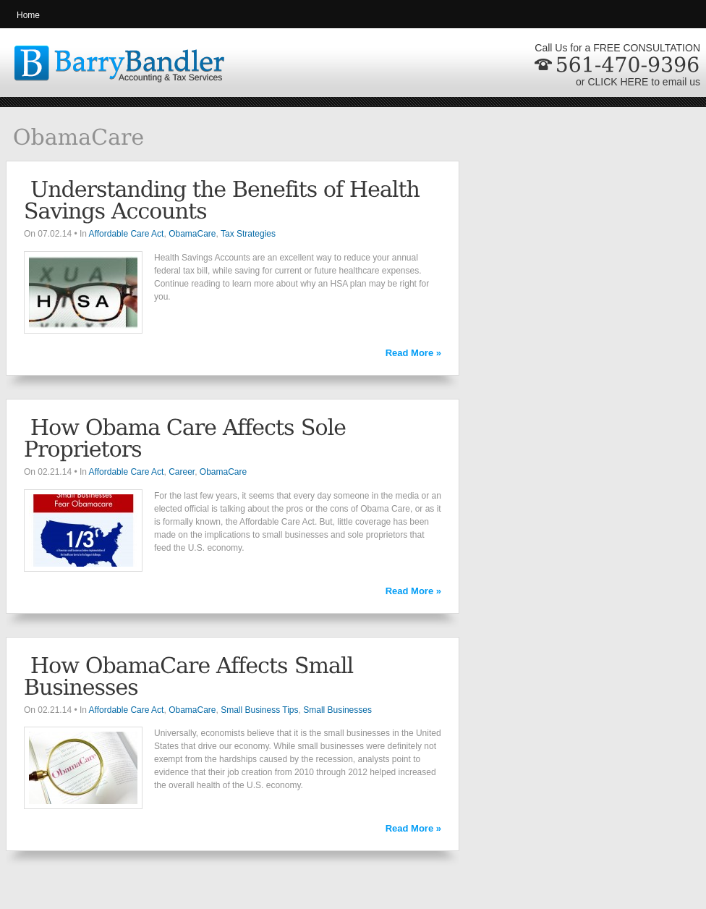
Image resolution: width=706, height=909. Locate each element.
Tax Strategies (248, 234)
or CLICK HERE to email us (638, 82)
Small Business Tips (259, 710)
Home (28, 15)
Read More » (413, 352)
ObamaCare (192, 234)
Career (182, 472)
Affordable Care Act (126, 234)
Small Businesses (337, 710)
